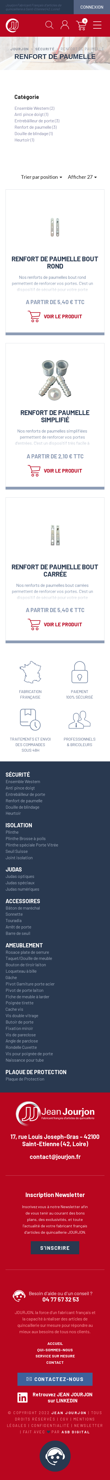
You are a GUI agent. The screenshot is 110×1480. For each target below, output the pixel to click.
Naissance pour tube (25, 1059)
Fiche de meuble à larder (27, 996)
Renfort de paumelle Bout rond (55, 262)
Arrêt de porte (18, 926)
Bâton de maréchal (23, 907)
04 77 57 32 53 (60, 1299)
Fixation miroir (19, 1028)
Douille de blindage (22, 806)
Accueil (55, 1343)
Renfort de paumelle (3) (35, 127)
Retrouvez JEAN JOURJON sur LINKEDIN (63, 1397)
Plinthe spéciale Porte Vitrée (32, 844)
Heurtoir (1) (24, 139)
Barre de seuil (18, 933)
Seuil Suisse (17, 851)
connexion (91, 6)
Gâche (11, 977)
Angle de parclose (22, 1040)
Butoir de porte (20, 1021)
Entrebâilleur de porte (25, 794)
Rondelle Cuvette (21, 1047)
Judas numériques (22, 889)
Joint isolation (19, 857)
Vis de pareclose (21, 1034)
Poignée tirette (20, 1002)
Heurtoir (13, 813)
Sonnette (14, 914)
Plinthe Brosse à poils (26, 838)
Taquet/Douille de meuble (29, 958)
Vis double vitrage (22, 1015)
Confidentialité (51, 1425)
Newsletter (88, 1425)
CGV (65, 1419)
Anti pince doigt (20, 787)
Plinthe (12, 832)
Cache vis (14, 1009)
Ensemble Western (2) (34, 108)
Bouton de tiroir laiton (26, 964)
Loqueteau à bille (21, 971)
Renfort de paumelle (24, 800)
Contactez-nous (55, 1379)
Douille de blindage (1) (33, 133)
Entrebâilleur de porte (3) (36, 120)
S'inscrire (55, 1248)
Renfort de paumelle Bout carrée (55, 570)
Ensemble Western (23, 781)
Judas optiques (20, 876)
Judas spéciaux (20, 882)
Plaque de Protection (25, 1078)
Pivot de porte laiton (25, 990)
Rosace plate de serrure (27, 952)
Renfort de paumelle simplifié (55, 416)
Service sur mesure (55, 1356)
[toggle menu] (97, 25)
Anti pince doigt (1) (31, 114)
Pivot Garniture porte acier (30, 983)
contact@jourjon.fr (55, 1156)
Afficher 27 (82, 177)
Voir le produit (63, 316)
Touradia (14, 920)
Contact (55, 1362)
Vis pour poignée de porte (29, 1053)
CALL (55, 1456)
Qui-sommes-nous (55, 1349)
